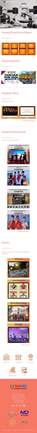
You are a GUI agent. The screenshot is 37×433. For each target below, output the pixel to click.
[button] (1, 2)
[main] (18, 34)
